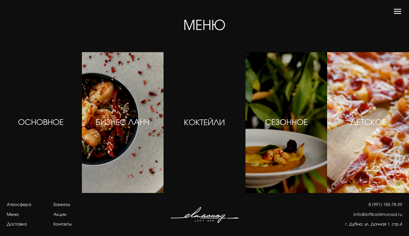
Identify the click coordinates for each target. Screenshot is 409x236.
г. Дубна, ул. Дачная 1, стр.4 (373, 224)
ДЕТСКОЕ (368, 122)
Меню (13, 215)
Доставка (17, 224)
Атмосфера (19, 205)
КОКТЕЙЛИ (204, 123)
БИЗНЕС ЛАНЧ (122, 122)
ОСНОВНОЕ (41, 122)
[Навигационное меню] (397, 11)
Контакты (62, 224)
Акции (60, 215)
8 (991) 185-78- (383, 205)
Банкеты (61, 205)
